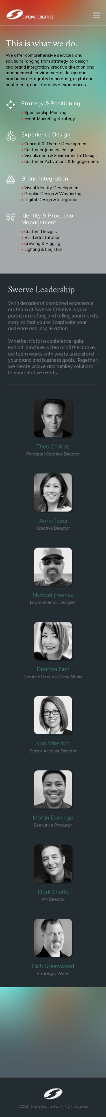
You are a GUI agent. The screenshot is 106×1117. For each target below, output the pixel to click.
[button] (96, 12)
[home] (29, 14)
